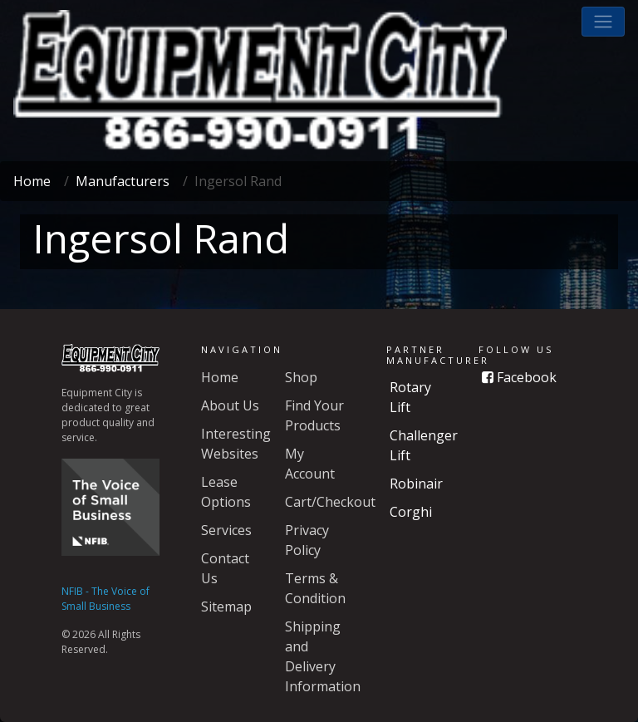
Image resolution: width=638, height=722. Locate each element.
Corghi (411, 512)
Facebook (519, 377)
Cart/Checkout (330, 502)
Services (226, 530)
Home (32, 181)
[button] (603, 22)
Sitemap (226, 606)
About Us (230, 405)
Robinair (416, 483)
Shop (301, 377)
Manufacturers (122, 181)
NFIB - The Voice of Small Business (105, 598)
